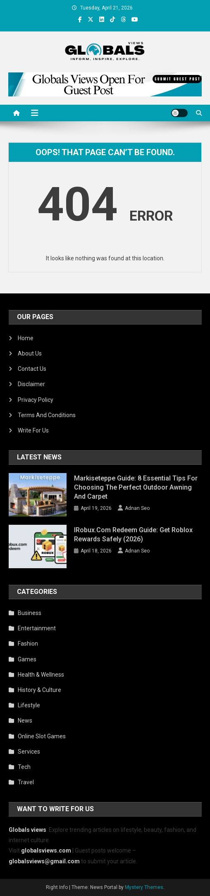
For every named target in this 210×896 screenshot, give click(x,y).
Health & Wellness (41, 674)
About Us (30, 353)
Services (29, 751)
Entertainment (37, 628)
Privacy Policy (35, 399)
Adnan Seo (137, 508)
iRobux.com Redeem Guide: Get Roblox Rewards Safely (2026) (133, 534)
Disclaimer (31, 384)
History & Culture (39, 690)
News (25, 720)
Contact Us (32, 368)
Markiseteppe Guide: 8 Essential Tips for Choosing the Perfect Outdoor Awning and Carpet (136, 487)
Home (25, 338)
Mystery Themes (144, 887)
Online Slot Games (42, 736)
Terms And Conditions (47, 415)
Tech (24, 767)
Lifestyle (29, 705)
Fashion (28, 643)
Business (29, 613)
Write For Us (33, 430)
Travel (26, 782)
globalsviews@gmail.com (44, 861)
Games (27, 659)
